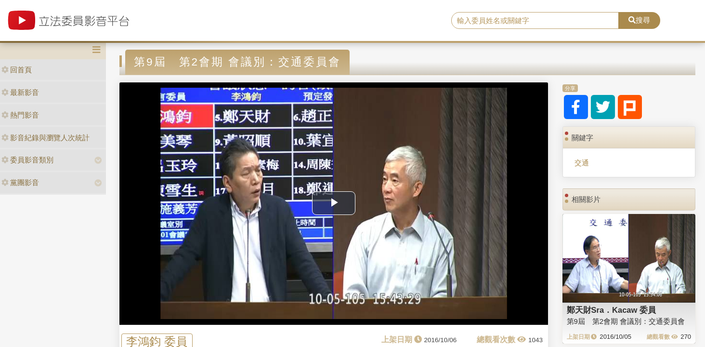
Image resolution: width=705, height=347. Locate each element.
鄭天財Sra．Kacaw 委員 (611, 310)
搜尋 (639, 20)
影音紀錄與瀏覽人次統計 (45, 137)
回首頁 (16, 70)
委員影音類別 (27, 160)
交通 (581, 163)
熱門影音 (20, 115)
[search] (535, 20)
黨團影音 (20, 182)
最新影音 (20, 92)
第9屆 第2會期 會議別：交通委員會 (626, 321)
